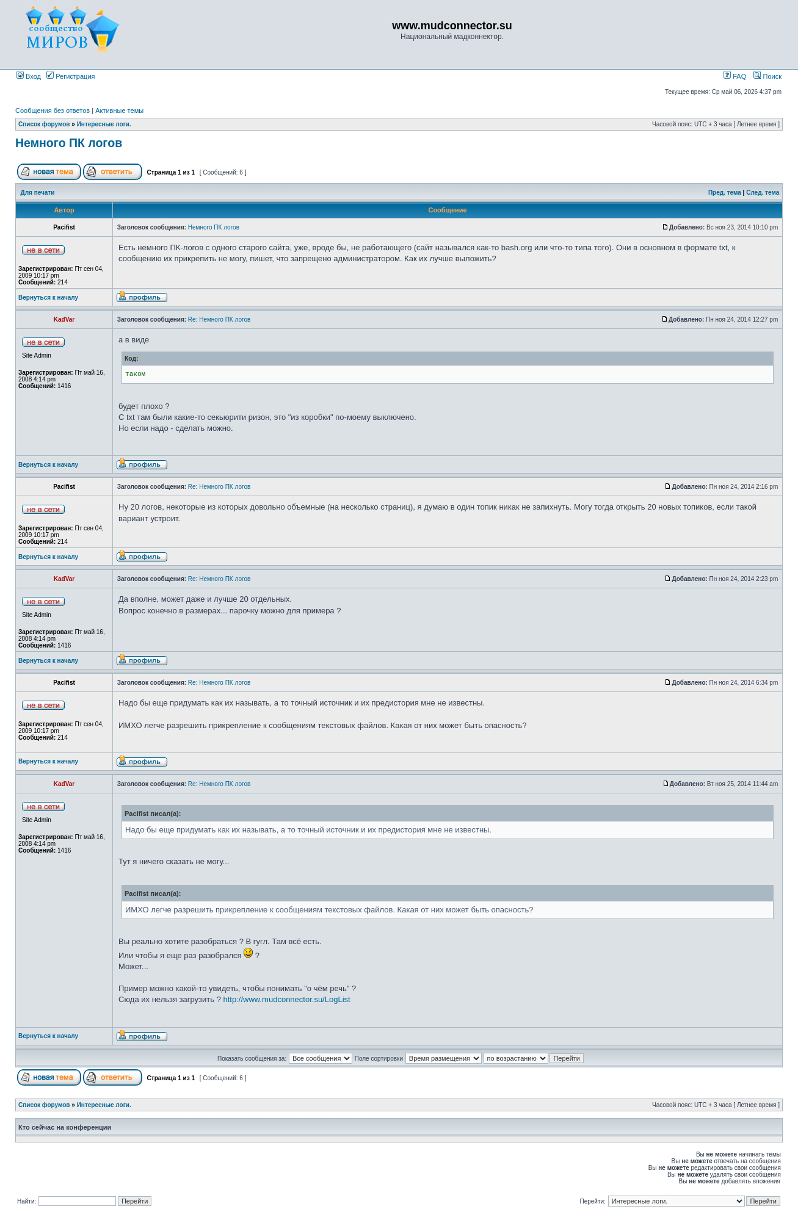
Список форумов (44, 124)
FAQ (735, 76)
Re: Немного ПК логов (219, 319)
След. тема (762, 192)
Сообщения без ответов (52, 110)
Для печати (38, 192)
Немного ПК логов (68, 143)
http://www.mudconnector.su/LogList (286, 999)
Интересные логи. (104, 124)
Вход (28, 76)
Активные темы (119, 110)
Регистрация (70, 76)
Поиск (767, 76)
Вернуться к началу (48, 297)
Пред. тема (724, 192)
